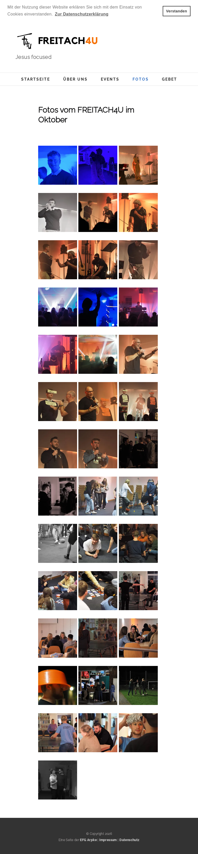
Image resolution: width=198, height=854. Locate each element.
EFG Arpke (88, 840)
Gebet (169, 79)
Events (110, 79)
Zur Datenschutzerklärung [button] (82, 14)
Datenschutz (129, 840)
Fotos (141, 79)
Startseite (35, 79)
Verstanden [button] (176, 11)
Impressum (108, 840)
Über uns (75, 79)
